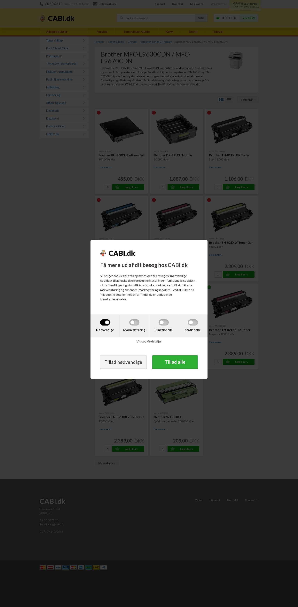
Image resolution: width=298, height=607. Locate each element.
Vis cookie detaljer (149, 341)
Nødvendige (105, 330)
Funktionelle (164, 330)
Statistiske (193, 330)
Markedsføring (134, 330)
